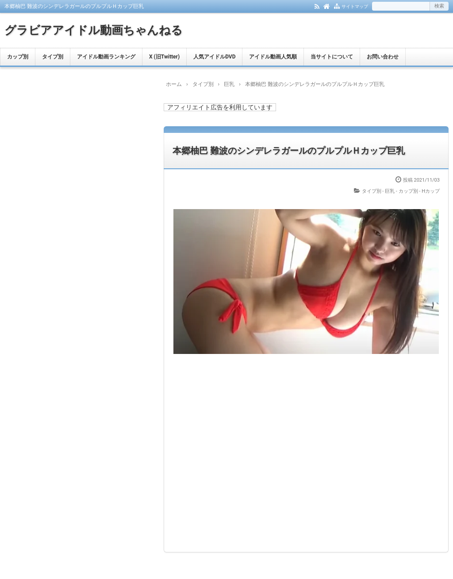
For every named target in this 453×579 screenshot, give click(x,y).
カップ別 (17, 57)
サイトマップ (355, 6)
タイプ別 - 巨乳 (378, 191)
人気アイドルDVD (214, 57)
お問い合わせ (383, 57)
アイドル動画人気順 (273, 57)
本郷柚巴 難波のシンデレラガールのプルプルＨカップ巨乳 (289, 150)
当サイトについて (332, 57)
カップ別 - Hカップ (419, 191)
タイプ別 (52, 57)
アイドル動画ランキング (106, 57)
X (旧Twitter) (164, 57)
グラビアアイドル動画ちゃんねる (93, 30)
